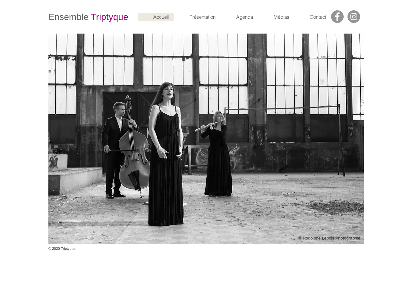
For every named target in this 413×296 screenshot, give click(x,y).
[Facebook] (337, 16)
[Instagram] (354, 16)
